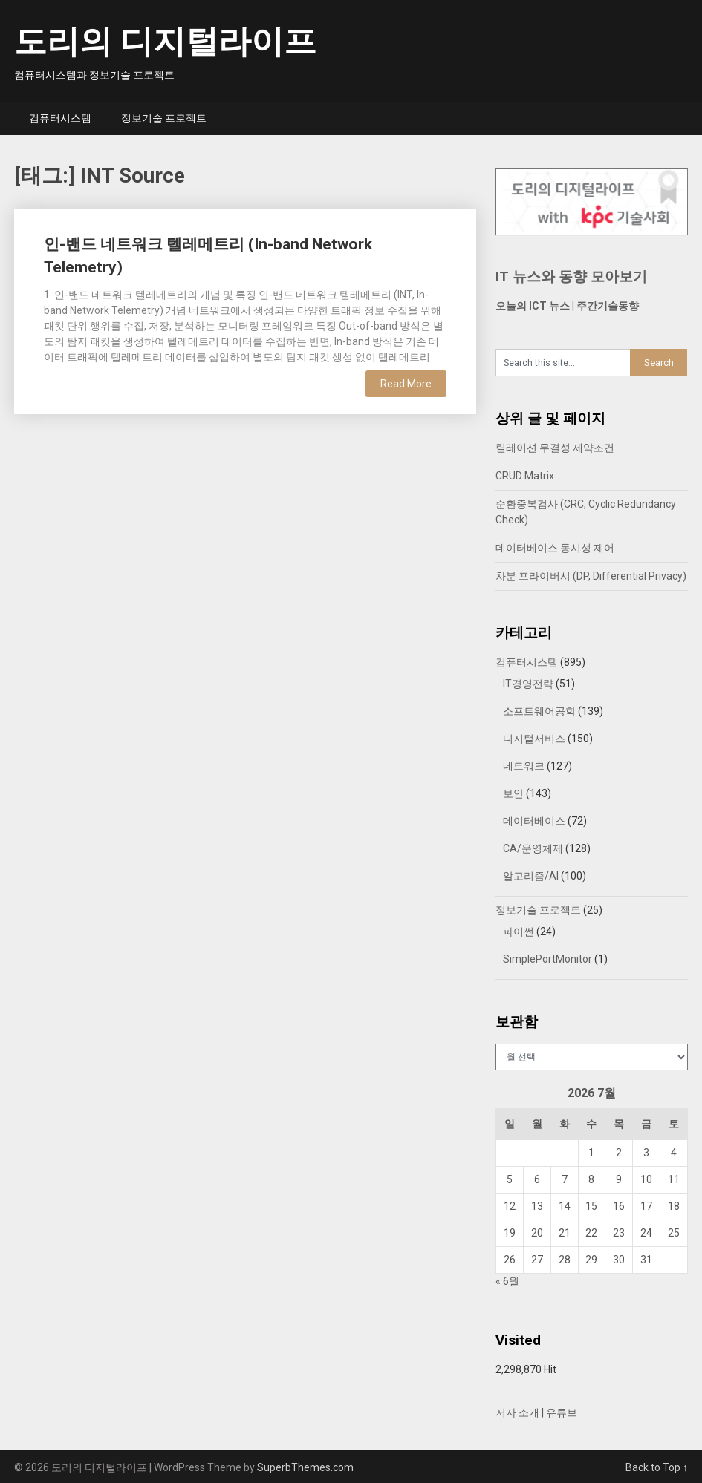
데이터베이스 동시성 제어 (554, 548)
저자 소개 (517, 1412)
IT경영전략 (528, 684)
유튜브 (561, 1412)
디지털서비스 (534, 738)
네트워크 (524, 766)
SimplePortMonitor (547, 959)
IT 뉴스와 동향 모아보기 (571, 276)
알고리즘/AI (531, 876)
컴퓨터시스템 (60, 118)
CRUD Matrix (524, 476)
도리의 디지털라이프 (165, 41)
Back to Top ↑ (656, 1467)
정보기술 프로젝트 (164, 118)
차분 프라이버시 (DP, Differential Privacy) (590, 576)
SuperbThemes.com (305, 1467)
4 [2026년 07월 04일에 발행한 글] (674, 1153)
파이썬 (518, 931)
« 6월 (507, 1281)
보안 (513, 793)
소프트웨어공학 (539, 711)
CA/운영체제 (533, 848)
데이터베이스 (534, 821)
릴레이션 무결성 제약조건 (554, 448)
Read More (406, 384)
